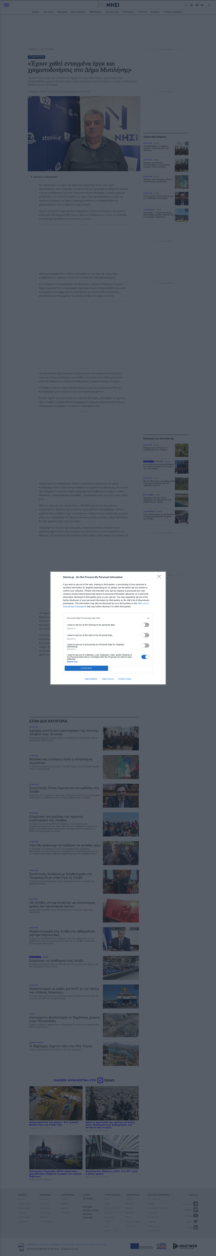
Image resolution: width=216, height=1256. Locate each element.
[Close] (160, 577)
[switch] (145, 625)
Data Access (108, 679)
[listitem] (108, 618)
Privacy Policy (124, 679)
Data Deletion (91, 679)
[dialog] (108, 628)
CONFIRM (86, 668)
